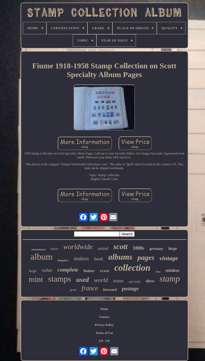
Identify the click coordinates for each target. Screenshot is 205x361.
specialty (135, 281)
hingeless (63, 260)
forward (110, 290)
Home (104, 309)
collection (132, 268)
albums (120, 256)
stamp (170, 278)
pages (145, 257)
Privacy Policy (104, 325)
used (82, 279)
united (103, 248)
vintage (168, 258)
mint (36, 279)
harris (54, 249)
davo (150, 280)
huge (33, 271)
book (98, 258)
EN (101, 341)
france (89, 288)
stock (104, 271)
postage (130, 288)
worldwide (78, 247)
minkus (172, 270)
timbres (81, 258)
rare (157, 271)
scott (120, 246)
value (47, 270)
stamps (59, 278)
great (73, 290)
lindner (89, 271)
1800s (138, 248)
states (118, 280)
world (101, 280)
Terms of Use (104, 333)
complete (68, 269)
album (42, 256)
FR (107, 341)
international (38, 249)
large (172, 248)
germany (156, 249)
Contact (104, 317)
